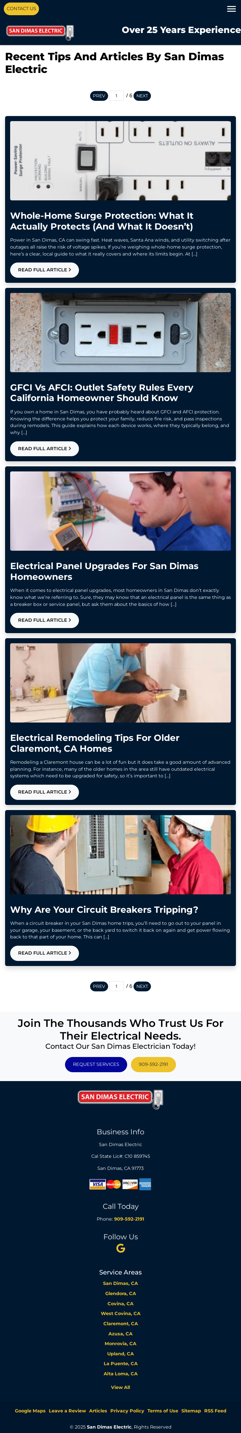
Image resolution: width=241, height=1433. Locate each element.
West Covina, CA (120, 1313)
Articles (98, 1411)
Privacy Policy (127, 1411)
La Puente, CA (121, 1363)
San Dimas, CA (120, 1283)
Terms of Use (162, 1411)
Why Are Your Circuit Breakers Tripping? (104, 909)
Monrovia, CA (120, 1343)
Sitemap (191, 1411)
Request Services (96, 1064)
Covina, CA (120, 1304)
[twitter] (120, 1248)
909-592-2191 (153, 1064)
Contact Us (21, 8)
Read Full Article (44, 270)
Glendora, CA (120, 1293)
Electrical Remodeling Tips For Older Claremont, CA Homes (94, 743)
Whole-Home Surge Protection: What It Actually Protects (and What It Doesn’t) (101, 221)
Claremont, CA (120, 1323)
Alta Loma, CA (121, 1374)
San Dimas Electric (109, 1427)
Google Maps (30, 1411)
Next (142, 96)
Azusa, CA (120, 1334)
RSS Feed (215, 1411)
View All (120, 1387)
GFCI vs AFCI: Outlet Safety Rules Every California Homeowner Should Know (101, 393)
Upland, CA (120, 1354)
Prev (99, 96)
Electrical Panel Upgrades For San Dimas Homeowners (104, 571)
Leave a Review (67, 1411)
